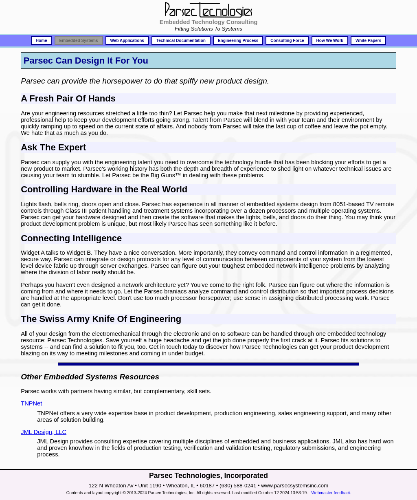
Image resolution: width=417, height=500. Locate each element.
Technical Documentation (181, 40)
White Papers (368, 40)
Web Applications (127, 40)
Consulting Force (287, 40)
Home (41, 40)
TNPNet (31, 403)
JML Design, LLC (43, 432)
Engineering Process (238, 40)
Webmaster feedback (331, 493)
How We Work (329, 40)
